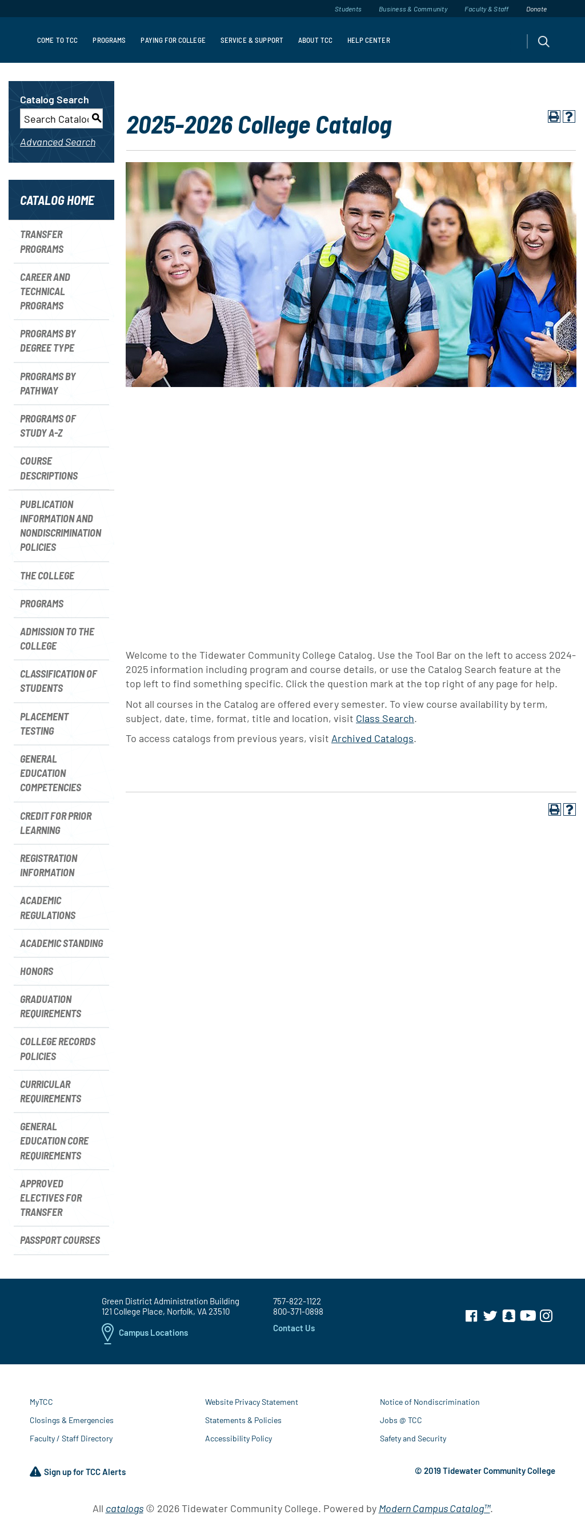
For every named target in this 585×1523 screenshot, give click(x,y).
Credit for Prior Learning (55, 822)
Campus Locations (145, 1333)
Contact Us (294, 1328)
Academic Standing (61, 943)
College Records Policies (57, 1048)
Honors (36, 971)
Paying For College (173, 40)
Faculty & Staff (486, 9)
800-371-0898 (298, 1311)
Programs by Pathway (48, 383)
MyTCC (41, 1402)
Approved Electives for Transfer (51, 1197)
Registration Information (48, 865)
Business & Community (413, 9)
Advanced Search (57, 141)
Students (348, 9)
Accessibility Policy (238, 1438)
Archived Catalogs (372, 738)
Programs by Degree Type (48, 340)
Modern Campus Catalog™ (434, 1508)
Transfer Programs (41, 241)
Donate (536, 9)
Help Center (368, 40)
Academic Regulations (47, 907)
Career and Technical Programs (45, 291)
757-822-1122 (297, 1301)
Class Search (385, 718)
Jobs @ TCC (401, 1420)
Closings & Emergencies (72, 1420)
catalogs (124, 1508)
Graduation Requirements (50, 1006)
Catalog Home (57, 199)
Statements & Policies (243, 1420)
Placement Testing (44, 723)
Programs (109, 40)
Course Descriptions (49, 467)
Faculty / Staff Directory (71, 1438)
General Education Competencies (50, 772)
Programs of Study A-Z (48, 425)
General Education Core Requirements (54, 1140)
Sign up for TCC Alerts (78, 1472)
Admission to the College (57, 638)
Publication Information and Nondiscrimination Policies (60, 526)
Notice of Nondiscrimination (430, 1402)
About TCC (315, 40)
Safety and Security (413, 1438)
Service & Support (252, 40)
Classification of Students (58, 680)
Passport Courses (60, 1240)
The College (47, 575)
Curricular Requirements (50, 1091)
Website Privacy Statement (251, 1402)
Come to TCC (57, 40)
